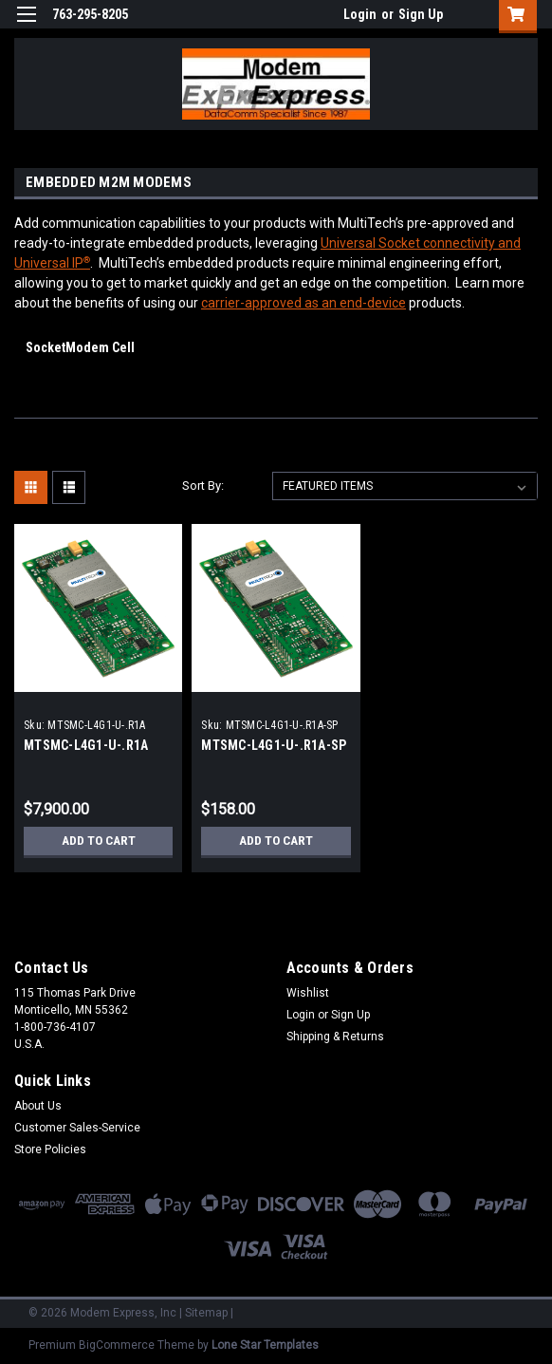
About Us (38, 1105)
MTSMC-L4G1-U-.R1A (86, 745)
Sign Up (420, 14)
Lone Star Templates (265, 1345)
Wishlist (307, 993)
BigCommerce (117, 1345)
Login (360, 14)
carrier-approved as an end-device (303, 302)
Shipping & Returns (335, 1036)
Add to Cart (98, 841)
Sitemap (206, 1312)
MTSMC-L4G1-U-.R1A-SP (273, 745)
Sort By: (203, 485)
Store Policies (50, 1149)
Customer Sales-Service (77, 1127)
